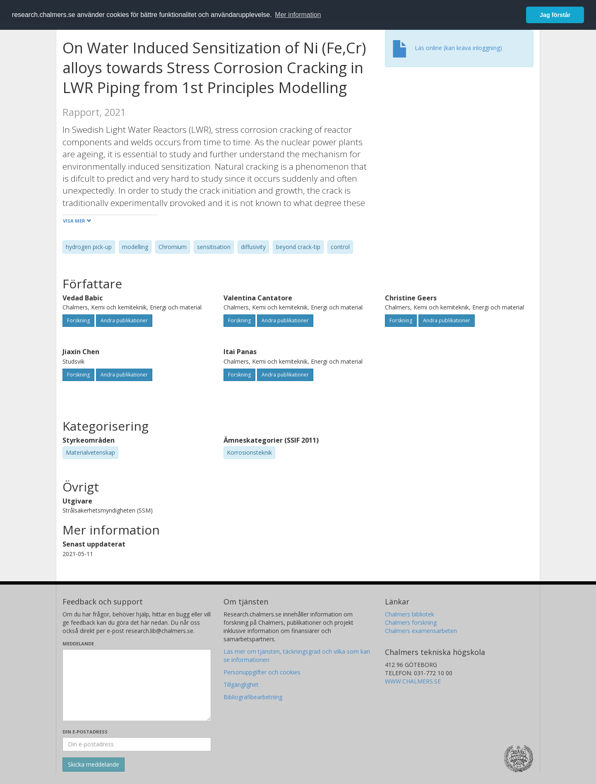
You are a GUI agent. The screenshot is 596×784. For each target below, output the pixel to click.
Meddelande (78, 643)
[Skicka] (93, 765)
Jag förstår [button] (555, 15)
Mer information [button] (298, 14)
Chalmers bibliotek (409, 614)
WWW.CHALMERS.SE (413, 681)
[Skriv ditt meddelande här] (136, 685)
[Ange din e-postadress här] (136, 744)
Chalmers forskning (411, 622)
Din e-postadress (85, 732)
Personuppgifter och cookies (261, 672)
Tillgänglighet (241, 684)
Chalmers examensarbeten (421, 631)
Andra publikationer (124, 320)
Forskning (78, 320)
